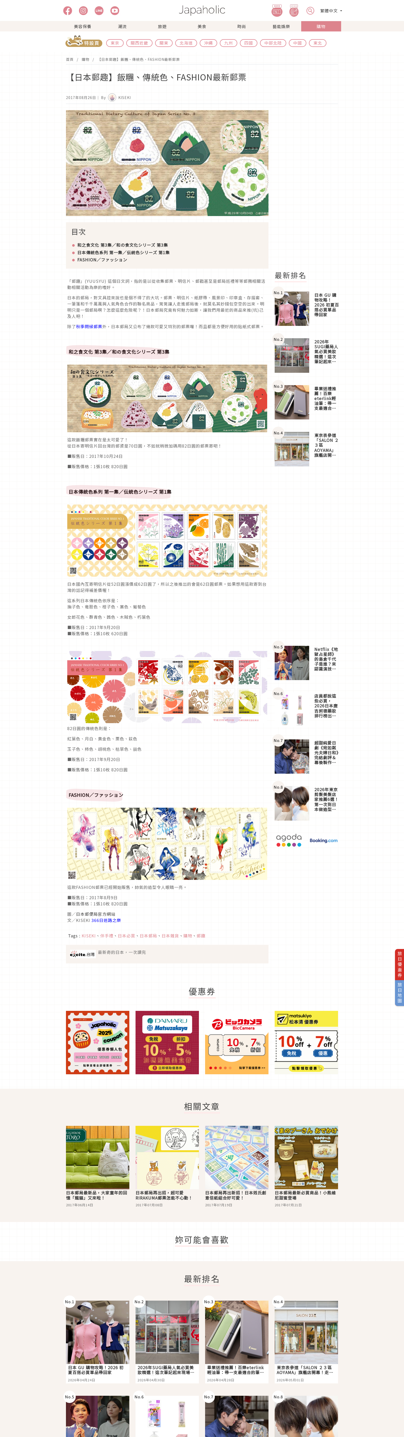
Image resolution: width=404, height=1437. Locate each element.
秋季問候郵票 (89, 326)
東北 (317, 43)
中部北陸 (273, 43)
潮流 (122, 26)
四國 (248, 43)
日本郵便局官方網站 (95, 914)
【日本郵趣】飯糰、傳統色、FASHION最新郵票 (138, 59)
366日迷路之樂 (106, 920)
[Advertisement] (309, 187)
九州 (228, 43)
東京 (115, 43)
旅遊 (162, 26)
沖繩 (208, 43)
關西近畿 (139, 43)
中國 (297, 43)
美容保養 (82, 26)
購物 (321, 26)
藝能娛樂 (281, 26)
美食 (202, 26)
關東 (163, 43)
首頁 (70, 59)
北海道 (186, 43)
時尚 (241, 26)
